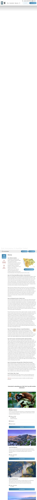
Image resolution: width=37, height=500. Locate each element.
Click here (9, 376)
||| (20, 1)
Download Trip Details (29, 267)
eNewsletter (26, 1)
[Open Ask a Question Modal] (31, 249)
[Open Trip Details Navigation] (5, 249)
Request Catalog (32, 1)
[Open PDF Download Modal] (24, 249)
